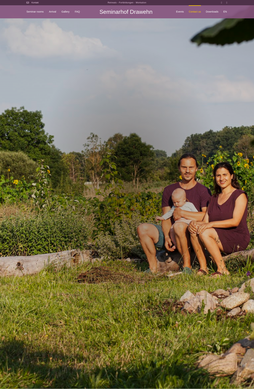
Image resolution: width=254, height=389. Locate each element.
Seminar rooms (35, 11)
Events (180, 11)
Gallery (65, 11)
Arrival (52, 11)
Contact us (195, 11)
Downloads (212, 11)
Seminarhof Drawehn (126, 12)
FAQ (77, 11)
